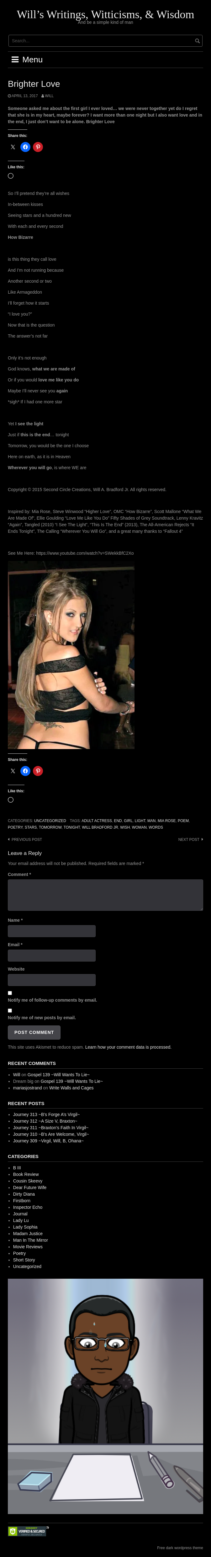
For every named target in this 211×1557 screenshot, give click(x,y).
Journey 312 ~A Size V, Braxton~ (45, 1121)
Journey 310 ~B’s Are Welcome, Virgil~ (51, 1134)
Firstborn (21, 1200)
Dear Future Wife (30, 1187)
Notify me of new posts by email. (42, 1017)
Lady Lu (21, 1220)
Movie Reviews (28, 1246)
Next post (188, 839)
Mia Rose (167, 821)
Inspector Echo (27, 1207)
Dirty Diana (24, 1194)
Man (151, 821)
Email (15, 944)
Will (49, 96)
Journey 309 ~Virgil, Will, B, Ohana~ (48, 1140)
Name (15, 920)
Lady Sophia (25, 1226)
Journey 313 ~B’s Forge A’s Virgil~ (46, 1114)
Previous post (27, 839)
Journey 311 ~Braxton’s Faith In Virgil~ (51, 1127)
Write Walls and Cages (71, 1087)
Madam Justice (28, 1233)
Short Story (24, 1259)
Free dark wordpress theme (180, 1548)
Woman (139, 827)
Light (140, 821)
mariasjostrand (27, 1087)
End (118, 821)
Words (156, 827)
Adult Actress (97, 821)
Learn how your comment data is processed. (128, 1047)
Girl (128, 821)
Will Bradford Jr (100, 827)
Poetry (15, 827)
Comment (19, 874)
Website (16, 969)
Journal (20, 1213)
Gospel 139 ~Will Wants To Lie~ (59, 1074)
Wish (125, 827)
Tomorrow (50, 827)
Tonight (72, 827)
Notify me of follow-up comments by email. (52, 1000)
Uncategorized (50, 821)
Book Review (26, 1174)
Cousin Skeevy (27, 1180)
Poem (183, 821)
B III (17, 1167)
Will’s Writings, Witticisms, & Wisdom (105, 14)
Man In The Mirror (30, 1240)
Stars (31, 827)
